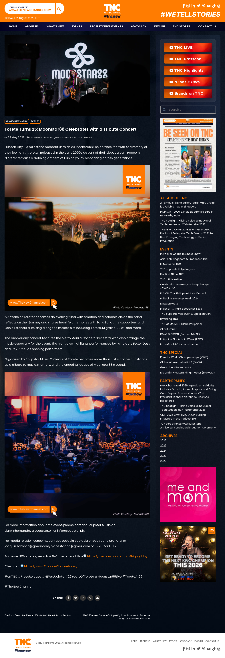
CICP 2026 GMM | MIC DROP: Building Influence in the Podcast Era (183, 416)
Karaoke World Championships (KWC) (184, 357)
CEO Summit (168, 329)
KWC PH (159, 26)
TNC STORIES (181, 26)
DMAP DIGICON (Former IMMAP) (180, 334)
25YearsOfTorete (83, 137)
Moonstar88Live (64, 137)
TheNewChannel (40, 137)
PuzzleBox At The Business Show (180, 254)
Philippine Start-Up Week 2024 (179, 298)
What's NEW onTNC (17, 121)
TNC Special (171, 352)
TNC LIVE (181, 47)
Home (13, 26)
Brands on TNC (186, 93)
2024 (163, 451)
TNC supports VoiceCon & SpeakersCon (185, 314)
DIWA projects (169, 303)
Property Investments (106, 26)
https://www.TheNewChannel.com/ (50, 566)
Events (77, 26)
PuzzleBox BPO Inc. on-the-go (179, 344)
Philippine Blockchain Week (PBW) (181, 339)
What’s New (55, 26)
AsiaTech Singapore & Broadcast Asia (184, 259)
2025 (163, 445)
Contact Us (207, 26)
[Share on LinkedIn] (83, 598)
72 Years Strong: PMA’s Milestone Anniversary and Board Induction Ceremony (188, 425)
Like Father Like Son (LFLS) (176, 367)
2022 (163, 461)
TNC (52, 137)
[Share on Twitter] (76, 598)
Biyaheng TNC (169, 319)
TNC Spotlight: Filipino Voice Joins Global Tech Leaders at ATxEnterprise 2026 (185, 222)
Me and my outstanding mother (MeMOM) (187, 372)
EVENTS (35, 121)
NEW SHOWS (185, 82)
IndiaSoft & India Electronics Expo (181, 309)
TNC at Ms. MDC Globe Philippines (181, 324)
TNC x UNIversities (171, 279)
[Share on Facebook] (68, 598)
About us (145, 641)
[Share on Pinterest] (90, 598)
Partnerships (172, 380)
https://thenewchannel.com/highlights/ (117, 556)
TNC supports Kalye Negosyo (178, 269)
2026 (163, 440)
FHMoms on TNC (170, 264)
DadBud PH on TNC (172, 274)
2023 (163, 456)
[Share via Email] (97, 598)
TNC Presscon (185, 59)
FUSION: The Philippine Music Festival (183, 293)
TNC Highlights (187, 70)
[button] (188, 155)
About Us (32, 26)
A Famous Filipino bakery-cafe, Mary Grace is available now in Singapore (187, 204)
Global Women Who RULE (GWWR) (182, 362)
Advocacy (138, 26)
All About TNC (173, 198)
